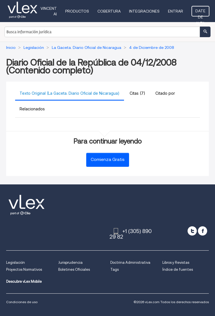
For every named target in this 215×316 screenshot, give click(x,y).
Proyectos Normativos (24, 269)
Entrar (175, 11)
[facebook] (202, 231)
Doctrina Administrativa (130, 262)
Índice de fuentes (177, 269)
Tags (114, 269)
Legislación (15, 262)
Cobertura (109, 11)
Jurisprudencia (70, 262)
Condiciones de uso (22, 302)
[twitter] (192, 231)
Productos (77, 11)
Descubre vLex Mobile (24, 281)
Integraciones (144, 11)
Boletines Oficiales (74, 269)
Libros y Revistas (175, 262)
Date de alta (200, 12)
